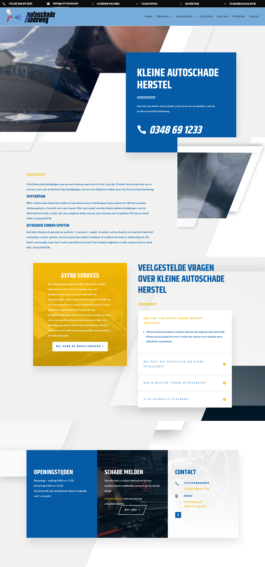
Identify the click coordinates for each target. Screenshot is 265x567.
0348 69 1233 (175, 130)
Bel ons (131, 510)
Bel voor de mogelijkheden (78, 346)
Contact (254, 16)
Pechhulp (239, 16)
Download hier (114, 498)
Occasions (206, 16)
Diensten (162, 16)
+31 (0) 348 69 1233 (20, 3)
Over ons (223, 16)
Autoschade (184, 16)
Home (148, 16)
